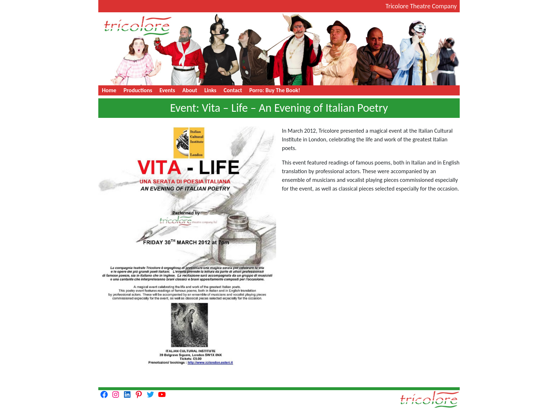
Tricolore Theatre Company (421, 6)
